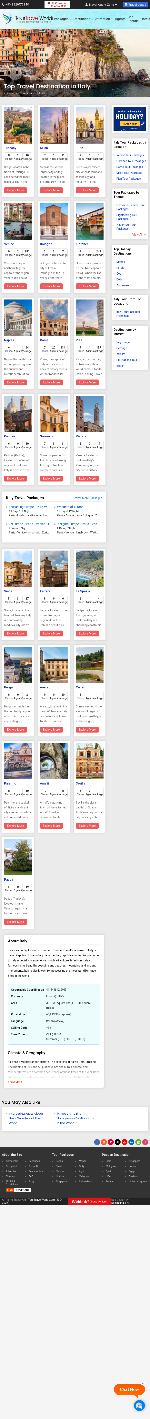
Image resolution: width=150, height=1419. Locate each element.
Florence (82, 244)
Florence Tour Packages (131, 161)
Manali (120, 261)
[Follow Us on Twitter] (118, 1142)
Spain (109, 1171)
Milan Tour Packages (129, 172)
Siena (8, 591)
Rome (44, 340)
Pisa (79, 340)
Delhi (119, 279)
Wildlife (120, 354)
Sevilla (80, 783)
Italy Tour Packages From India (128, 313)
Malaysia (84, 1176)
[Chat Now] (139, 1405)
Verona (81, 436)
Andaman (122, 285)
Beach (120, 365)
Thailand (133, 1176)
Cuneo (80, 687)
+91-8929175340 (15, 4)
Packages (62, 19)
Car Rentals (132, 19)
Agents (120, 19)
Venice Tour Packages (130, 155)
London (133, 1166)
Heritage (121, 348)
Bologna (46, 244)
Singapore (61, 1181)
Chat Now (129, 1389)
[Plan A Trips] (130, 119)
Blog (31, 1181)
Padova (9, 436)
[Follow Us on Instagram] (145, 1142)
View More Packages (88, 498)
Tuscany (10, 148)
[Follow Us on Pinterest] (111, 1142)
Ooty (81, 1166)
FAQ (31, 1176)
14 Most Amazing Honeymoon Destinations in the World (75, 1118)
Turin (79, 148)
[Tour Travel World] (28, 19)
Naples (9, 340)
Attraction (104, 19)
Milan (44, 148)
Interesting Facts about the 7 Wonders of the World (26, 1118)
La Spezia (83, 591)
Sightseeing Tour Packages (126, 216)
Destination (83, 19)
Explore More (15, 190)
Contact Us (12, 1161)
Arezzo (45, 687)
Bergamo (10, 687)
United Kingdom (138, 1181)
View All (138, 234)
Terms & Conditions (12, 1182)
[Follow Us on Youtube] (124, 1142)
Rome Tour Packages (129, 166)
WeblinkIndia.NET (121, 1202)
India (108, 1161)
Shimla (59, 1166)
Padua (8, 879)
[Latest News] (104, 1142)
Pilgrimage (123, 342)
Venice (9, 244)
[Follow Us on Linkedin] (131, 1142)
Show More (15, 1081)
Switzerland (85, 1181)
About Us (34, 1166)
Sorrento (46, 436)
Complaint (11, 1166)
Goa (118, 273)
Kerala (120, 267)
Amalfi (44, 783)
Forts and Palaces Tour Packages (130, 207)
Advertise (11, 1171)
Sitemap (10, 1176)
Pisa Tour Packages (128, 178)
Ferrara (45, 591)
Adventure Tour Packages (126, 226)
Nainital (60, 1171)
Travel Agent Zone (101, 4)
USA (108, 1176)
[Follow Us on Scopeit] (138, 1142)
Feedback (34, 1161)
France (110, 1181)
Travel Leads (135, 4)
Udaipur (60, 1176)
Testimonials (36, 1171)
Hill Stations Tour (126, 359)
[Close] (143, 1383)
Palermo (10, 783)
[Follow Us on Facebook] (97, 1142)
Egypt (132, 1171)
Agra (81, 1171)
